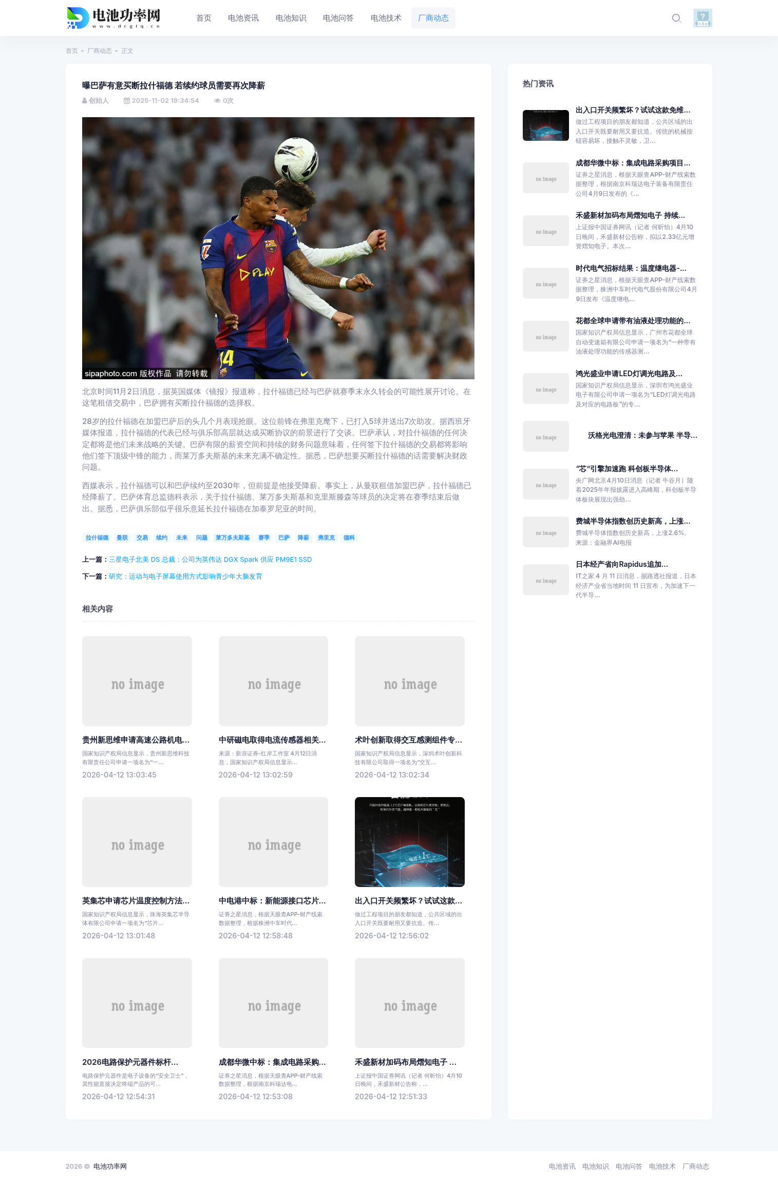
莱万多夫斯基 (233, 537)
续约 (161, 537)
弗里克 (326, 537)
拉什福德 (97, 537)
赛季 (264, 537)
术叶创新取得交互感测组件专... (408, 740)
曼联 (122, 537)
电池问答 (629, 1166)
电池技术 (662, 1166)
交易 (142, 537)
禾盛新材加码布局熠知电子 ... (406, 1062)
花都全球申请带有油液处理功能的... (633, 320)
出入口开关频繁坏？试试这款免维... (633, 109)
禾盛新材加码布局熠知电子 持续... (630, 215)
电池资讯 (562, 1166)
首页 (72, 50)
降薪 (303, 537)
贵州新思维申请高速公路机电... (135, 740)
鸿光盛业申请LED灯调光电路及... (629, 373)
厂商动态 (99, 50)
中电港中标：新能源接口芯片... (272, 901)
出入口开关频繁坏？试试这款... (408, 901)
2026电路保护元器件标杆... (130, 1062)
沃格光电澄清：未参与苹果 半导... (642, 435)
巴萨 (284, 537)
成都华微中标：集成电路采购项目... (633, 162)
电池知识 (595, 1166)
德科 (349, 537)
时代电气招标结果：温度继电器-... (631, 268)
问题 (201, 537)
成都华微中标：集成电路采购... (272, 1062)
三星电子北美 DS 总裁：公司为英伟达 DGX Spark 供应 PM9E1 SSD (210, 559)
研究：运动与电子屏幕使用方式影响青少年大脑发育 (185, 576)
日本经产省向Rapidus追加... (622, 564)
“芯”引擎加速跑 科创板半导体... (627, 468)
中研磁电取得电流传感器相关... (272, 740)
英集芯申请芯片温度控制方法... (135, 901)
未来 (181, 537)
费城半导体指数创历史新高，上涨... (633, 520)
